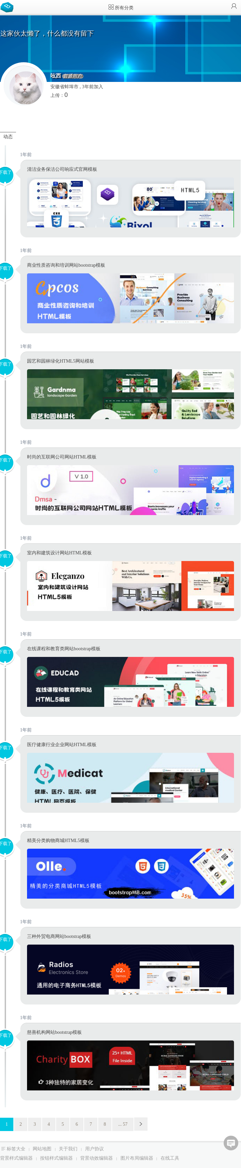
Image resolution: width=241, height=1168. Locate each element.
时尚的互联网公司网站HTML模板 (61, 456)
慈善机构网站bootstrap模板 (54, 1032)
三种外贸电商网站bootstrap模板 (59, 936)
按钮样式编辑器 (56, 1158)
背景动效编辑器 (96, 1158)
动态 (8, 136)
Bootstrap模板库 (8, 6)
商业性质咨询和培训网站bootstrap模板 (66, 265)
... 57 (123, 1124)
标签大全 (16, 1148)
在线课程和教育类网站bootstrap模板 (63, 648)
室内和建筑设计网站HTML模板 (59, 552)
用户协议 (94, 1148)
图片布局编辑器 (136, 1158)
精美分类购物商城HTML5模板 (58, 840)
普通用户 (72, 76)
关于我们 (68, 1148)
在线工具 (170, 1158)
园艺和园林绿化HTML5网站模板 (60, 361)
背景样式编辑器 (16, 1158)
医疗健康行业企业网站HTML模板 (61, 744)
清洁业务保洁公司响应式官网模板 (62, 169)
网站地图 (42, 1148)
